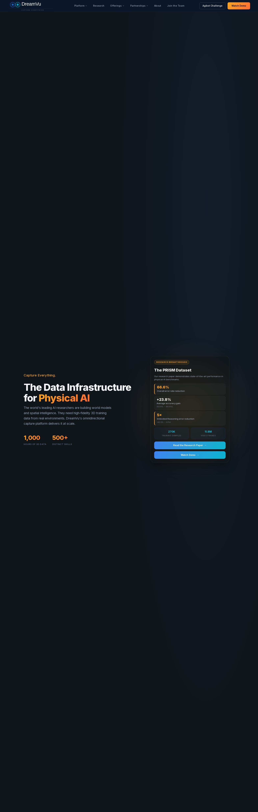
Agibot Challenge (212, 5)
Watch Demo (239, 5)
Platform (80, 5)
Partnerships (139, 5)
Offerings (117, 5)
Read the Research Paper (190, 445)
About (157, 5)
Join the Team (175, 5)
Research (98, 5)
